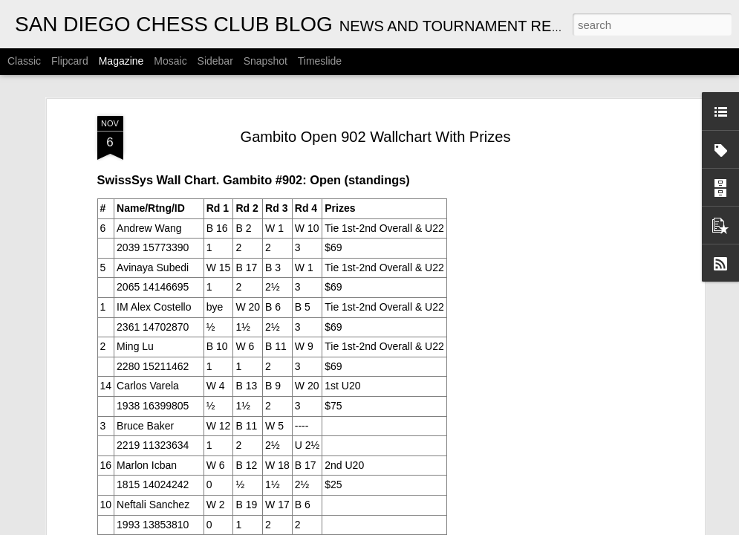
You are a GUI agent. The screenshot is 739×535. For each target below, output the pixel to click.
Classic (24, 61)
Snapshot (265, 61)
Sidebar (215, 61)
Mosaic (170, 61)
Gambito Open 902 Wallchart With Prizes (376, 130)
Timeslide (320, 61)
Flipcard (69, 61)
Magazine (121, 61)
